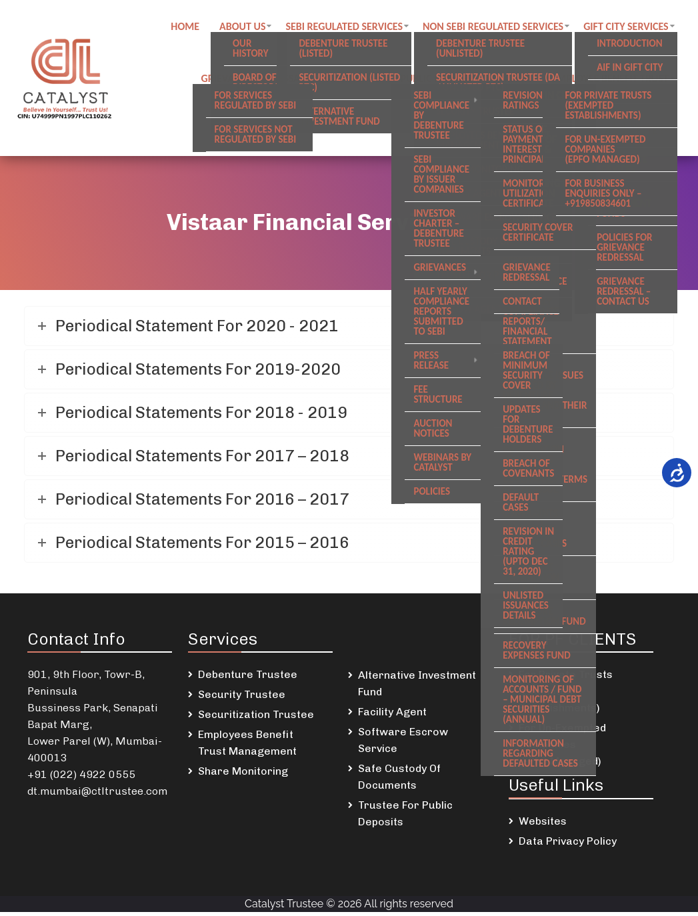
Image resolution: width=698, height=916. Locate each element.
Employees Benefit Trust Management (247, 746)
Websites (543, 825)
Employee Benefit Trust (613, 80)
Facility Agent (392, 715)
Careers (515, 80)
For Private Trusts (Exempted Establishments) (566, 695)
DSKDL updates (470, 133)
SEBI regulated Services (347, 27)
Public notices (439, 80)
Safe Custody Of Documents (399, 780)
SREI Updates (557, 133)
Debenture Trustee (247, 678)
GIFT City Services (629, 27)
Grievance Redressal (255, 80)
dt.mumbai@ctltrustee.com (97, 795)
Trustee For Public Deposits (405, 817)
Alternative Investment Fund (417, 687)
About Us (245, 27)
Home (187, 27)
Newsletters (639, 133)
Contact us (355, 80)
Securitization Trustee (256, 718)
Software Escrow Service (403, 744)
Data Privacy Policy (568, 845)
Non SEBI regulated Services (495, 27)
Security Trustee (241, 698)
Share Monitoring (243, 775)
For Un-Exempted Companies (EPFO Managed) (562, 748)
